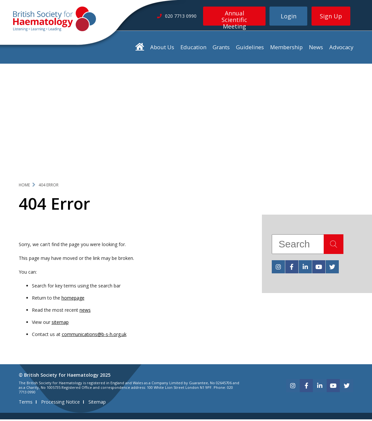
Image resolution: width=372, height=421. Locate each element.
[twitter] (332, 268)
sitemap (60, 324)
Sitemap (97, 403)
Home (24, 186)
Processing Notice (60, 403)
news (85, 311)
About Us (162, 49)
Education (193, 49)
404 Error (48, 186)
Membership (286, 49)
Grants (221, 49)
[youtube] (318, 268)
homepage (72, 299)
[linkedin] (305, 268)
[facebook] (291, 268)
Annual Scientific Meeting (234, 17)
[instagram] (278, 268)
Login (288, 16)
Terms (26, 403)
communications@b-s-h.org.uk (94, 336)
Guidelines (250, 49)
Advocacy (341, 49)
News (316, 49)
